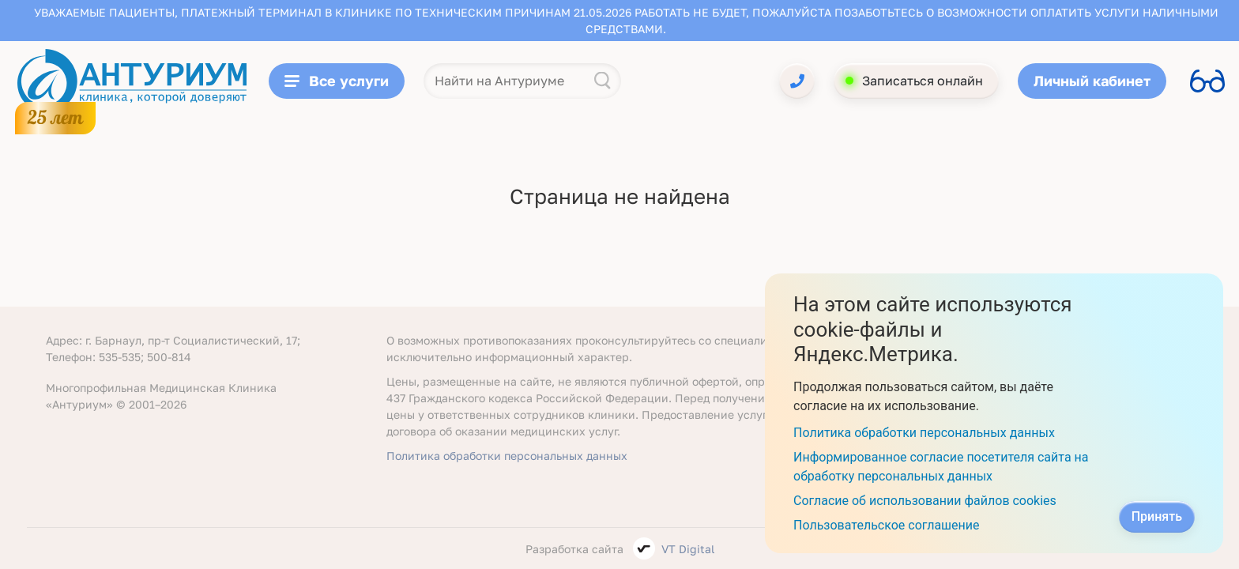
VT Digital (687, 549)
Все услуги (336, 80)
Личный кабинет (1092, 80)
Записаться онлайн (922, 81)
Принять (1157, 516)
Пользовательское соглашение (886, 525)
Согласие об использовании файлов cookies (924, 500)
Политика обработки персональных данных (506, 455)
